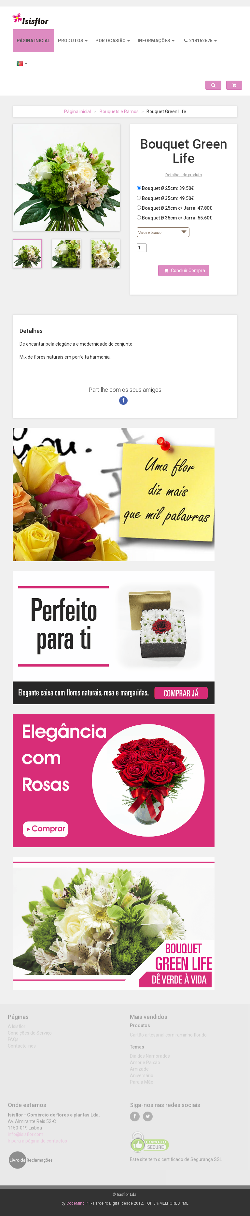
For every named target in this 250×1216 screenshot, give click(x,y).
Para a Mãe (141, 1084)
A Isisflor (16, 1028)
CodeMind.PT (78, 1203)
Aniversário (141, 1077)
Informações (156, 40)
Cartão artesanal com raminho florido (168, 1036)
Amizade (139, 1071)
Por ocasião (112, 40)
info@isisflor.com (25, 1136)
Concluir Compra (184, 270)
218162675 (200, 40)
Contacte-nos (22, 1048)
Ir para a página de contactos (37, 1143)
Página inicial (33, 40)
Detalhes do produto (183, 175)
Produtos (73, 40)
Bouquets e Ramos (119, 111)
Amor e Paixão (145, 1064)
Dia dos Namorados (150, 1058)
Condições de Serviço (30, 1035)
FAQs (13, 1041)
